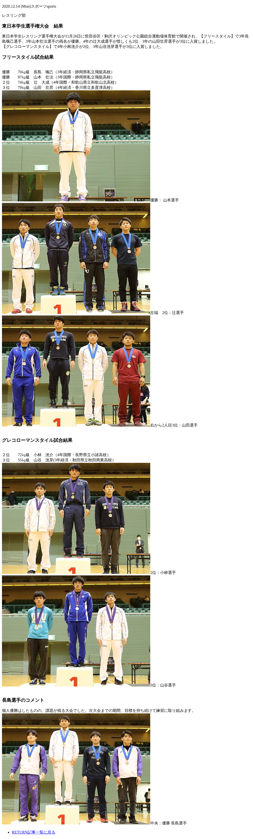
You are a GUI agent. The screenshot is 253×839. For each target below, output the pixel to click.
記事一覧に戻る (33, 832)
